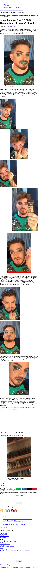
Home (4, 1)
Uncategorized (10, 490)
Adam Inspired (25, 550)
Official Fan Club (4, 536)
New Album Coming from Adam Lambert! (13, 521)
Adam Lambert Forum (15, 550)
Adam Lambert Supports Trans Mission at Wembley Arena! (17, 519)
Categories (6, 4)
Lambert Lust (3, 545)
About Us (5, 3)
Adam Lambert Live (5, 544)
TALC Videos (3, 549)
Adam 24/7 (2, 542)
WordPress (27, 567)
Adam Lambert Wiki (5, 550)
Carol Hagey (13, 26)
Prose (11, 567)
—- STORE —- (7, 6)
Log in (32, 567)
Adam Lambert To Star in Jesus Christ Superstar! (15, 524)
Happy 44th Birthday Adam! (10, 520)
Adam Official (3, 534)
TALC (1, 548)
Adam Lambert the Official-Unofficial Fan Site (11, 10)
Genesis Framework (19, 567)
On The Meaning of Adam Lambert (8, 541)
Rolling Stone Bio (4, 537)
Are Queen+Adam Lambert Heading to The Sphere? (15, 523)
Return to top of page (5, 564)
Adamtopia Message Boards (7, 546)
